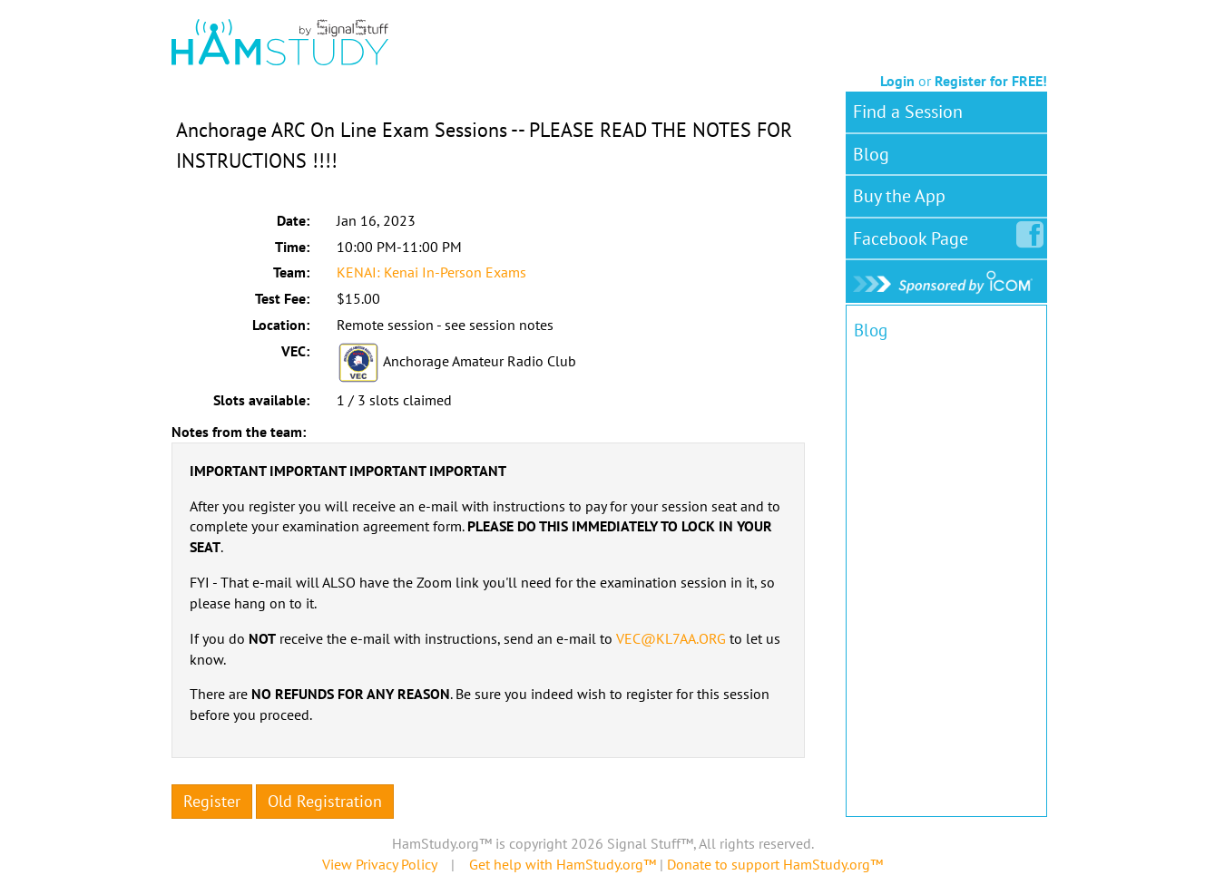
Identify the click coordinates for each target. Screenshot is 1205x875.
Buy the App (899, 196)
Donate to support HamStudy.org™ (775, 864)
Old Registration (325, 801)
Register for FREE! (991, 81)
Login (897, 81)
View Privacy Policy (379, 864)
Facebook (914, 235)
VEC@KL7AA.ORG (671, 638)
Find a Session (908, 111)
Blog (871, 154)
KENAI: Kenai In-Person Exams (431, 272)
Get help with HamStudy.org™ (562, 864)
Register (211, 801)
